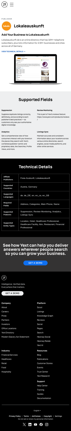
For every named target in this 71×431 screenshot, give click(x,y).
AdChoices (36, 416)
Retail (4, 363)
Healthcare (6, 359)
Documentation (44, 398)
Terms (26, 416)
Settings (58, 416)
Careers (5, 311)
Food (3, 367)
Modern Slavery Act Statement (15, 337)
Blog (39, 355)
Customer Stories (45, 363)
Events (40, 367)
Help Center (42, 385)
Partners (5, 320)
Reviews (41, 320)
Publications (42, 359)
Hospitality (6, 372)
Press (3, 316)
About (4, 307)
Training (40, 390)
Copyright (48, 416)
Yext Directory (7, 332)
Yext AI (40, 345)
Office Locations (8, 328)
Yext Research (43, 376)
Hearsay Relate (44, 341)
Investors (5, 324)
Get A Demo (35, 263)
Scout (39, 307)
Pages (40, 328)
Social (40, 324)
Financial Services (9, 355)
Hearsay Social (43, 337)
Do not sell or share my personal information (35, 419)
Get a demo (12, 293)
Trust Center (42, 372)
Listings (40, 311)
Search (40, 332)
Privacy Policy (15, 416)
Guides (40, 394)
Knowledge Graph (45, 316)
